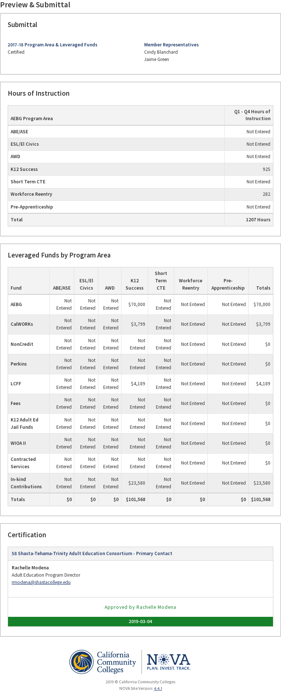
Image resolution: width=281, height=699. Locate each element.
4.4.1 (158, 688)
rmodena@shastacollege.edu (41, 582)
